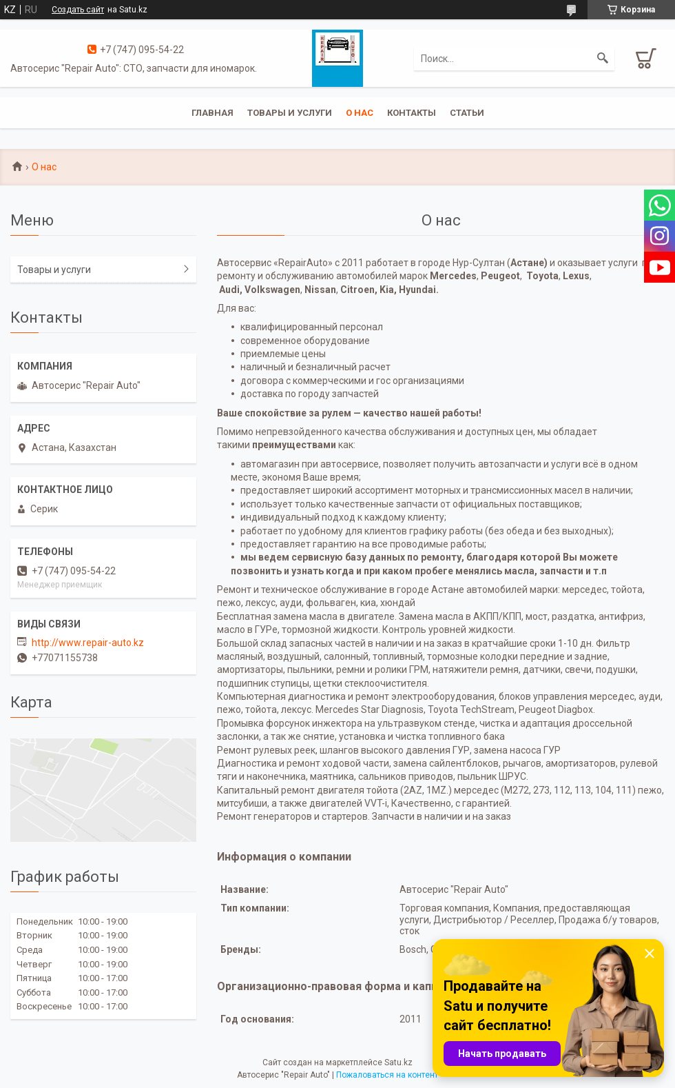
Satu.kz (398, 1062)
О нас (359, 113)
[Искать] (603, 59)
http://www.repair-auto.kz (88, 642)
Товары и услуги (289, 113)
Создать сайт (78, 9)
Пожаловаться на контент (387, 1075)
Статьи (467, 113)
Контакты (411, 113)
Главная (212, 113)
